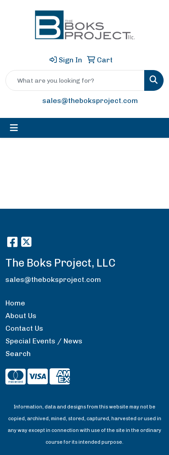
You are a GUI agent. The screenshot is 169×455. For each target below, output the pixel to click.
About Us (21, 315)
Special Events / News (43, 341)
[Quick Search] (75, 80)
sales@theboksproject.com (90, 100)
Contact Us (24, 328)
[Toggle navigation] (14, 128)
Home (15, 303)
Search (18, 353)
